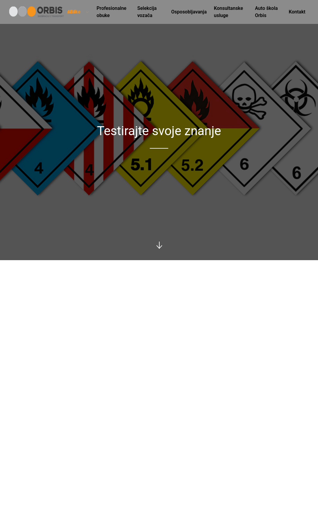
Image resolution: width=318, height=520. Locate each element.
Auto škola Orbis (266, 11)
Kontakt (297, 12)
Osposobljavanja (189, 12)
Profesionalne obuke (112, 11)
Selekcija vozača (147, 11)
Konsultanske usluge (228, 11)
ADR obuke (78, 12)
